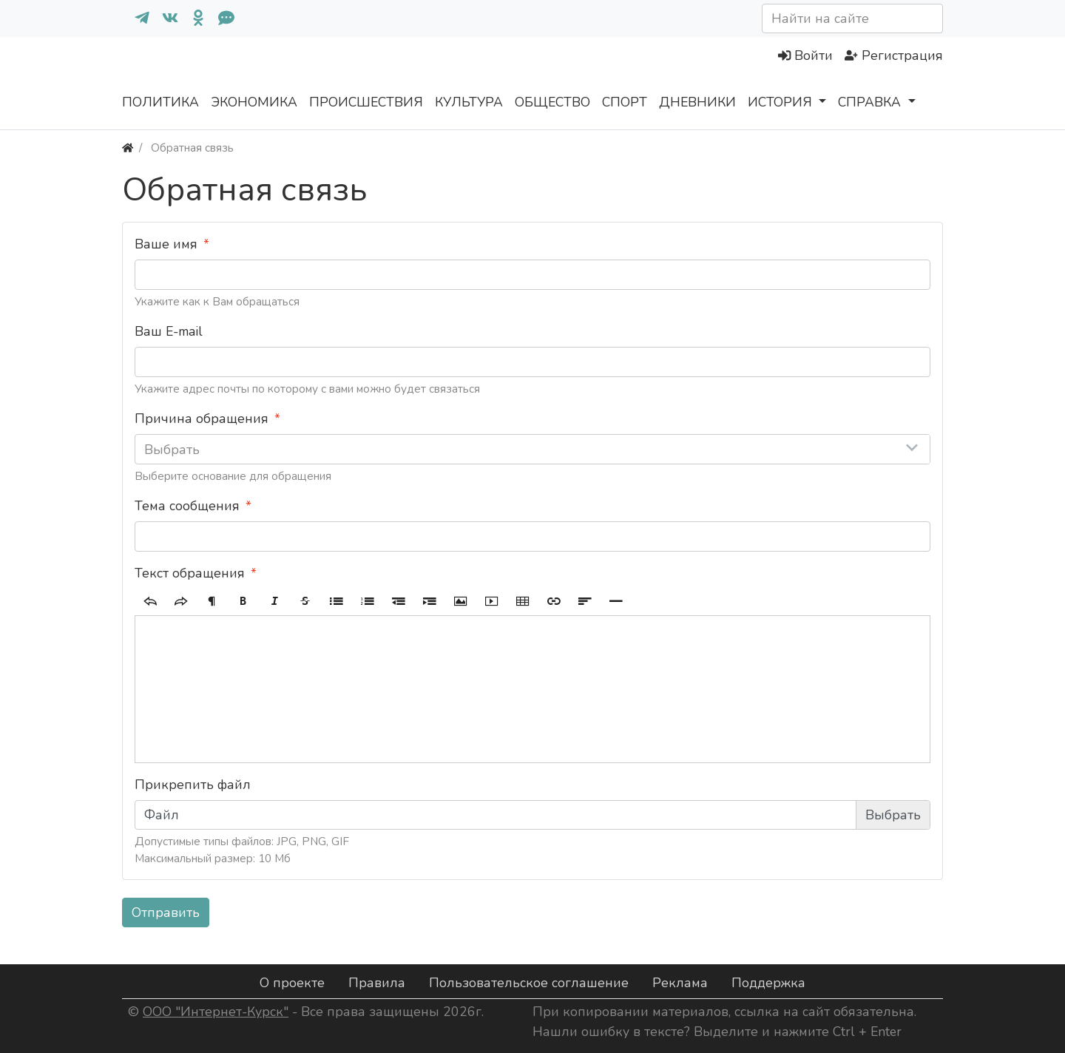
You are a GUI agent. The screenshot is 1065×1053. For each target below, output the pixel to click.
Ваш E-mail (169, 331)
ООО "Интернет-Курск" (215, 1011)
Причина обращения (201, 418)
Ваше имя (166, 244)
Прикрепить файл (193, 784)
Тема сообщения (187, 506)
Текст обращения (190, 573)
